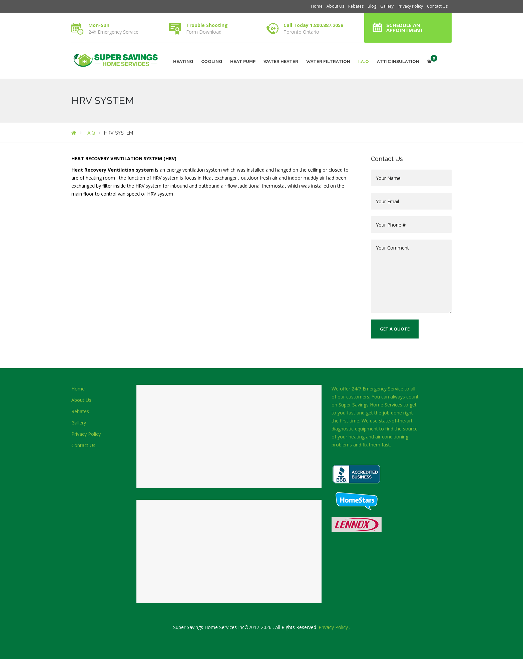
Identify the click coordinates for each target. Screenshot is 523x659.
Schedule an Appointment (404, 27)
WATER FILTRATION (328, 61)
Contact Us (437, 6)
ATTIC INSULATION (398, 61)
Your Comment (411, 276)
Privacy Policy (410, 6)
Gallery (387, 6)
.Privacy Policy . (334, 627)
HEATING (183, 61)
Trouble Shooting (207, 25)
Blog (372, 6)
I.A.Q (363, 61)
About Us (335, 6)
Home (317, 6)
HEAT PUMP (242, 61)
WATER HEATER (281, 61)
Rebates (356, 6)
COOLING (211, 61)
